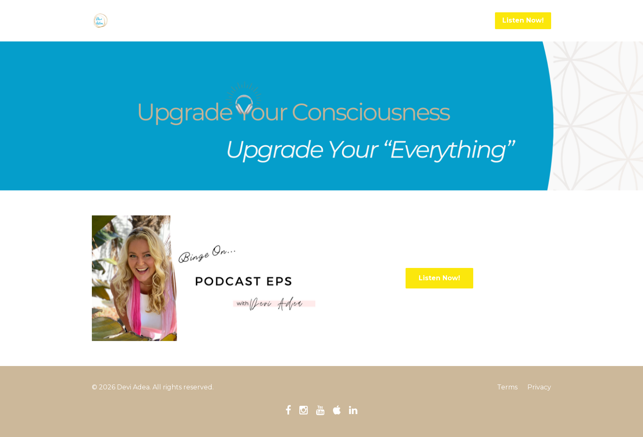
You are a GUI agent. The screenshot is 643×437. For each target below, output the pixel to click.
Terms (507, 387)
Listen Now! (523, 20)
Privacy (539, 387)
